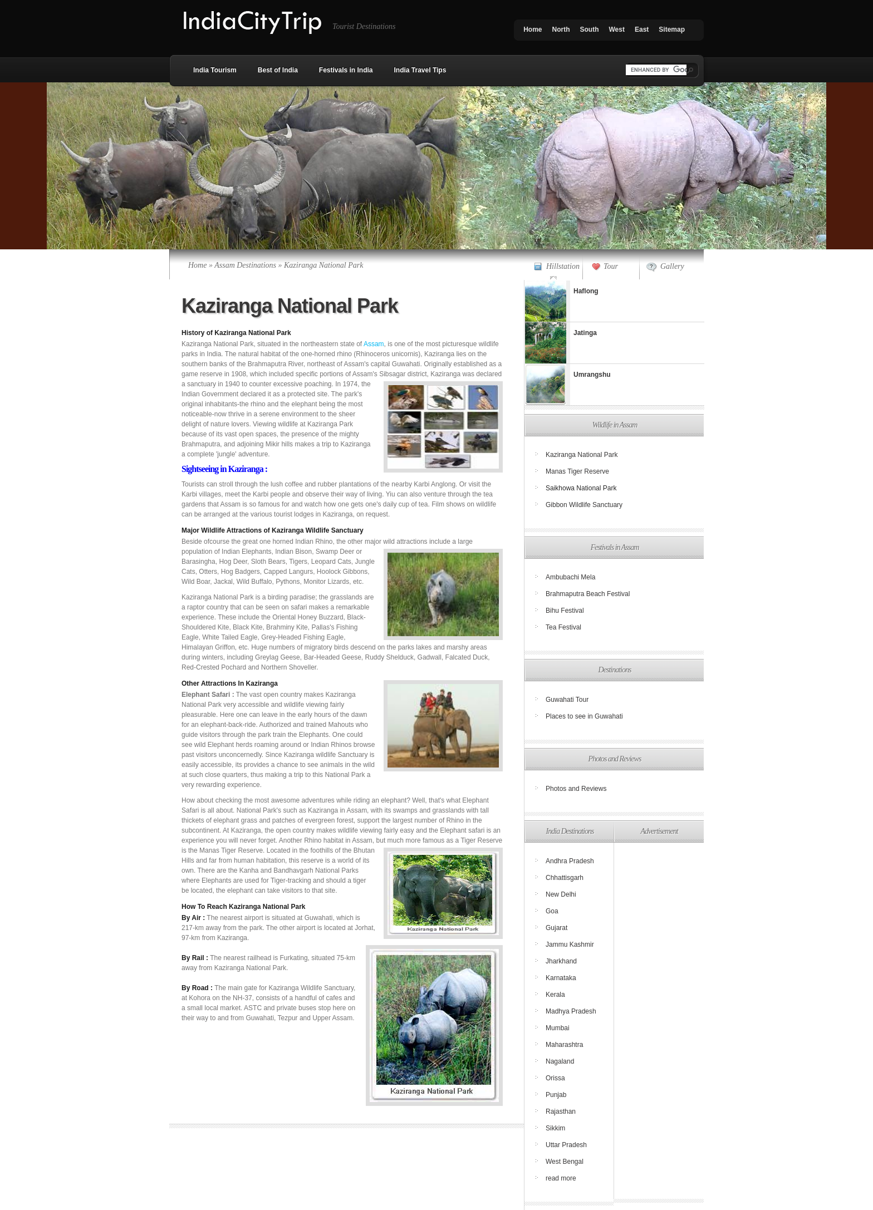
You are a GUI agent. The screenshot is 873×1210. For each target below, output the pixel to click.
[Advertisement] (658, 1021)
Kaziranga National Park (581, 455)
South (589, 29)
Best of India (278, 70)
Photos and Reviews (576, 789)
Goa (552, 911)
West (617, 29)
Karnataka (561, 978)
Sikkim (555, 1128)
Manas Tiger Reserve (577, 471)
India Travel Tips (420, 70)
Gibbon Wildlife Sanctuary (584, 505)
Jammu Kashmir (570, 944)
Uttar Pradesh (566, 1145)
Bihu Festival (565, 610)
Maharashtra (564, 1045)
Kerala (555, 995)
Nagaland (560, 1061)
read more (561, 1178)
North (561, 29)
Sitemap (672, 29)
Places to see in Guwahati (584, 716)
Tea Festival (563, 627)
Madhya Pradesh (571, 1011)
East (642, 29)
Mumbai (558, 1028)
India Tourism (215, 70)
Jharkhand (561, 961)
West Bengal (564, 1161)
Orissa (555, 1078)
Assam (374, 344)
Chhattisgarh (564, 878)
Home (532, 29)
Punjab (556, 1095)
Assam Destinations (245, 265)
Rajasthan (561, 1111)
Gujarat (556, 928)
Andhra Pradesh (570, 861)
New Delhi (561, 894)
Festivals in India (346, 70)
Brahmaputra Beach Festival (588, 594)
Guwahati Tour (567, 700)
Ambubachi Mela (570, 577)
